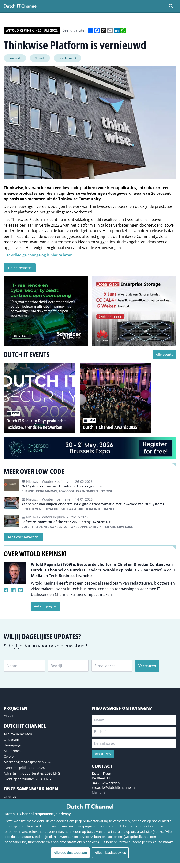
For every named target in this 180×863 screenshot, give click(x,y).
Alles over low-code (23, 537)
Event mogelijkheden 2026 (24, 767)
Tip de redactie (20, 268)
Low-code (14, 58)
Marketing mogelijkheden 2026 (28, 762)
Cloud (8, 716)
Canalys (10, 796)
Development (67, 58)
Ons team (11, 739)
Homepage (12, 745)
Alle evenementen (18, 734)
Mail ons (98, 792)
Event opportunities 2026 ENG (27, 779)
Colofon (10, 756)
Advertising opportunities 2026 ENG (32, 773)
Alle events (164, 354)
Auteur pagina (45, 606)
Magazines (12, 751)
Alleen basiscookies (110, 853)
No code (39, 58)
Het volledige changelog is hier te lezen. (38, 255)
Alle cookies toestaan (70, 853)
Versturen (147, 665)
